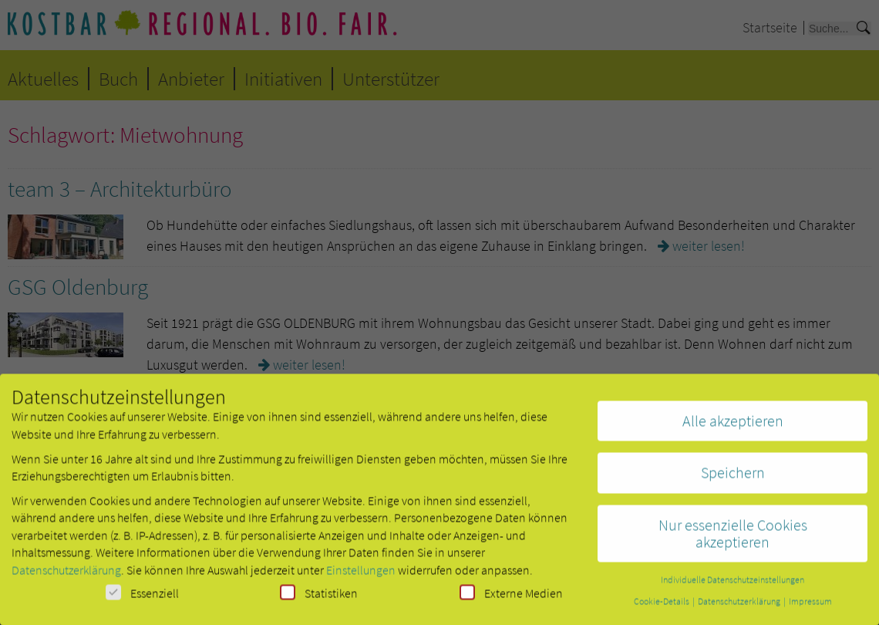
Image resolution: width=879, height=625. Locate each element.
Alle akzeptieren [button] (732, 426)
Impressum (810, 607)
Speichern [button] (733, 478)
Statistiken (319, 598)
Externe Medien (511, 598)
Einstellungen (361, 575)
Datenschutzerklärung (66, 575)
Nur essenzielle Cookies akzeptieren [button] (732, 539)
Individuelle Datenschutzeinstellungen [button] (732, 585)
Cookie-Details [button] (662, 607)
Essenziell (142, 598)
